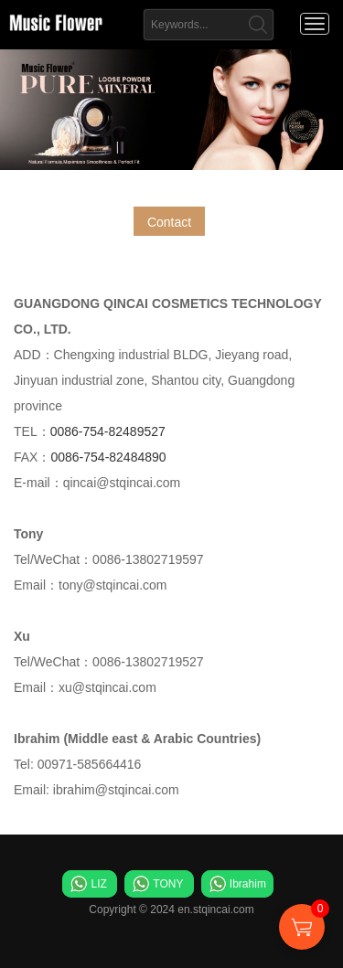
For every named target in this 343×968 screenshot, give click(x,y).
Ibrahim (248, 884)
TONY (168, 884)
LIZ (98, 884)
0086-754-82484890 (108, 457)
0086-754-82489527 (108, 431)
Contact (169, 222)
